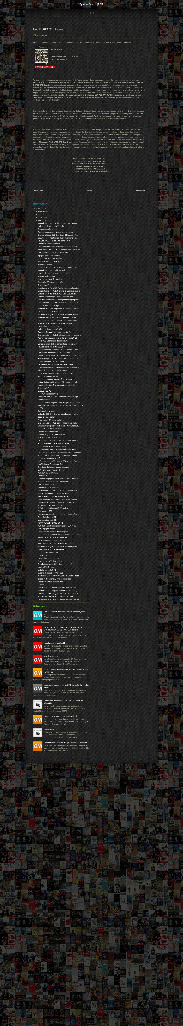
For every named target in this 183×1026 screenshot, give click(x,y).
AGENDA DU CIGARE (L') (51, 605)
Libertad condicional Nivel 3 (52, 547)
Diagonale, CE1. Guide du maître (54, 312)
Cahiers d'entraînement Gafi (52, 586)
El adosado (43, 36)
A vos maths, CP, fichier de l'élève (54, 530)
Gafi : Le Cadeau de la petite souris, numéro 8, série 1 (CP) (56, 804)
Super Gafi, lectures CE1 (51, 672)
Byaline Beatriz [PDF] (91, 4)
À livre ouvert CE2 (48, 664)
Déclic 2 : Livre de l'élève (51, 527)
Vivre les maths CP (54, 866)
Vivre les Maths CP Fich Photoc (53, 759)
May (43, 223)
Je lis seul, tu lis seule (49, 519)
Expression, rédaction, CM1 (52, 384)
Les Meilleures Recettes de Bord (54, 594)
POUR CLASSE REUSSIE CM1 (53, 678)
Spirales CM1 (46, 725)
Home (91, 13)
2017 (41, 211)
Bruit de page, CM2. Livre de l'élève (55, 566)
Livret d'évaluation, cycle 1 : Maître (54, 706)
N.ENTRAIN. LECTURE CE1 (52, 553)
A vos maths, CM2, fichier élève (53, 309)
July (43, 217)
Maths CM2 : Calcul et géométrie (54, 720)
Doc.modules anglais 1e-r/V (52, 722)
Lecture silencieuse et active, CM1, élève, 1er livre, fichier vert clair (56, 909)
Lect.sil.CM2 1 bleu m (49, 740)
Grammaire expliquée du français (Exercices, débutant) (57, 992)
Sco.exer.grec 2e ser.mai (51, 234)
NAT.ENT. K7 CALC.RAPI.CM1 (53, 284)
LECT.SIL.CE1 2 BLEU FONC (53, 544)
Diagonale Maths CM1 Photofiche (54, 447)
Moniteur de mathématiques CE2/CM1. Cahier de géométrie (58, 930)
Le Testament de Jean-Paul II (52, 359)
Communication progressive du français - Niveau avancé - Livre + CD (58, 886)
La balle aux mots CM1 (50, 743)
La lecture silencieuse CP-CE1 (53, 387)
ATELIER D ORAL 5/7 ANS (51, 471)
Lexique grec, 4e (47, 494)
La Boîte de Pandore (49, 622)
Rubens (44, 762)
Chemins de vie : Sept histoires (53, 281)
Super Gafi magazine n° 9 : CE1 (53, 746)
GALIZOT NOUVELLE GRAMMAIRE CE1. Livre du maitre (53, 435)
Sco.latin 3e (45, 608)
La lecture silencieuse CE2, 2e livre (55, 232)
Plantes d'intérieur (48, 287)
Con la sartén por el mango (52, 351)
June (43, 220)
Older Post (136, 194)
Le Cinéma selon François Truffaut (54, 603)
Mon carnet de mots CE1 (51, 675)
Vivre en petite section (50, 306)
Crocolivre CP (46, 315)
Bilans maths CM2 (48, 505)
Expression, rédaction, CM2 (52, 728)
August (44, 214)
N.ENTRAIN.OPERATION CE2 (53, 655)
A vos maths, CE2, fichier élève (53, 731)
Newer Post (41, 194)
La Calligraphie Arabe (49, 686)
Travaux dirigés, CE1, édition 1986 (54, 550)
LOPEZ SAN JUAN (49, 30)
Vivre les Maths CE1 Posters (52, 625)
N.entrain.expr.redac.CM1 (51, 497)
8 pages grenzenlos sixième (52, 278)
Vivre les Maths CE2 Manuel (52, 259)
